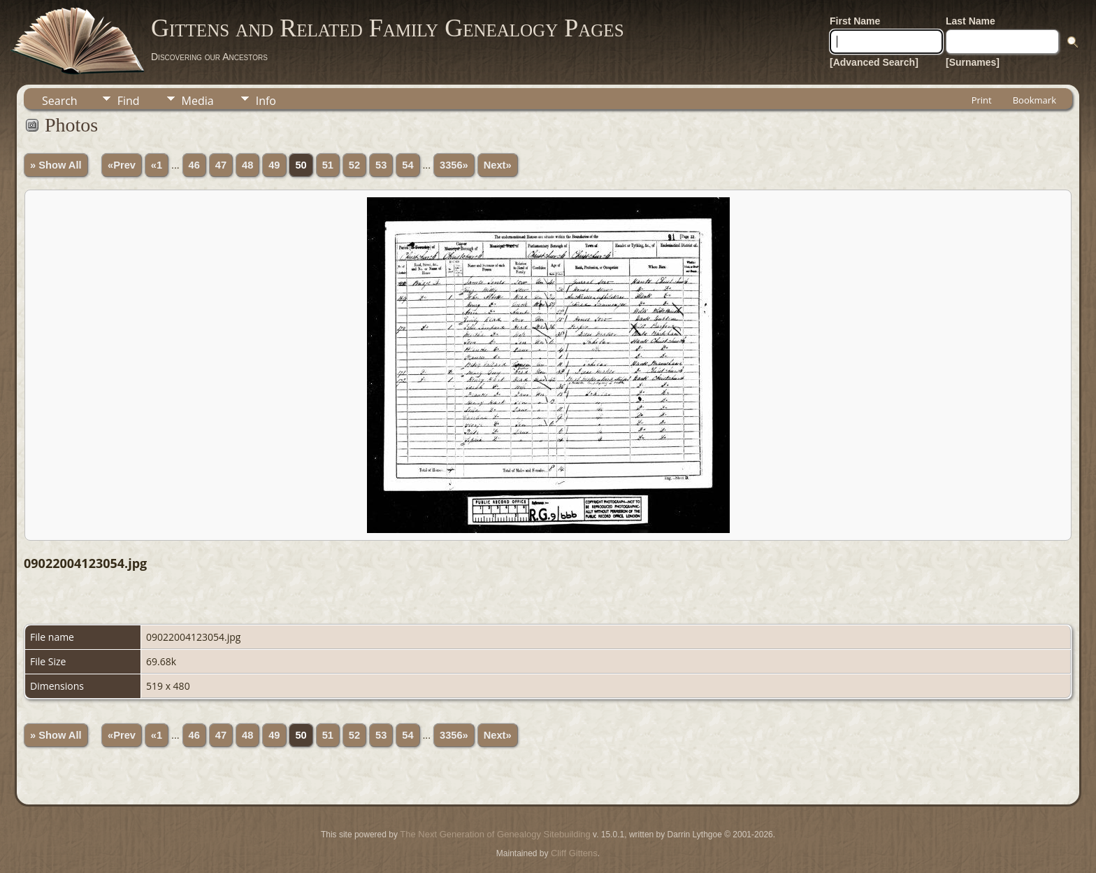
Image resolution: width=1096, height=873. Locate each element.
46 (194, 165)
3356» (454, 165)
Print (982, 100)
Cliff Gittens (574, 853)
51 (327, 165)
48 (247, 165)
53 (381, 165)
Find (128, 100)
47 (220, 165)
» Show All (56, 165)
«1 (156, 165)
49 (274, 165)
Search (60, 100)
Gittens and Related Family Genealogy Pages (387, 28)
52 (354, 165)
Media (198, 100)
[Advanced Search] (874, 62)
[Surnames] (973, 62)
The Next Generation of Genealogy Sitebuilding (495, 834)
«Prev (122, 165)
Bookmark (1034, 100)
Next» (498, 165)
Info (266, 100)
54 (407, 165)
